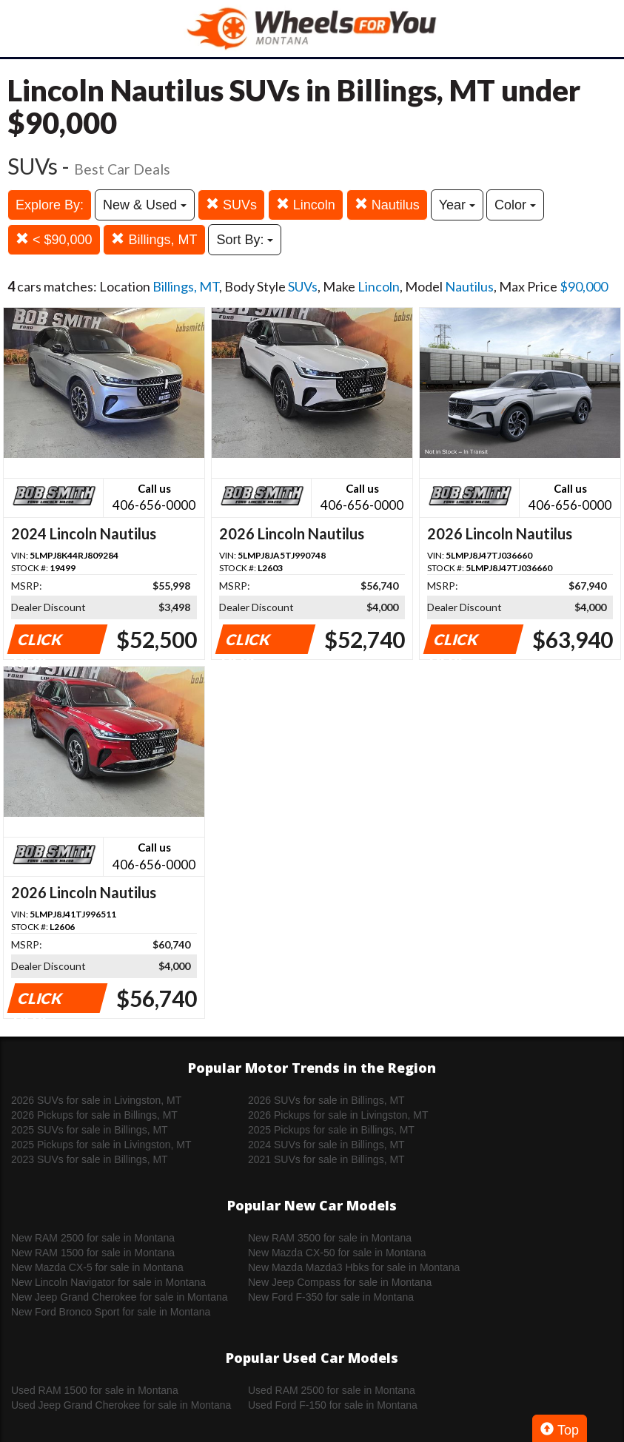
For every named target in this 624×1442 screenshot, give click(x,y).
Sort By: (244, 239)
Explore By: (50, 205)
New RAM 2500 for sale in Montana (93, 1238)
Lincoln (305, 204)
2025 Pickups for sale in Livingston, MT (101, 1144)
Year (457, 205)
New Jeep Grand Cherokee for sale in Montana (119, 1297)
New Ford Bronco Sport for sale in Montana (110, 1312)
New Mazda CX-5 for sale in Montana (97, 1267)
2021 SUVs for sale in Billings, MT (326, 1159)
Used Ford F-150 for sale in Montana (332, 1405)
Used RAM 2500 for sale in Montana (331, 1390)
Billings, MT (154, 239)
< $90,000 (54, 239)
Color (515, 205)
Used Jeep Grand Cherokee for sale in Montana (121, 1405)
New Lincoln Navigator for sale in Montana (108, 1282)
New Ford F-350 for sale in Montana (331, 1297)
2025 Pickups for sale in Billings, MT (331, 1130)
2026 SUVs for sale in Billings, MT (326, 1100)
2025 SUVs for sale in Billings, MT (89, 1130)
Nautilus (387, 204)
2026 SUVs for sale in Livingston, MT (96, 1100)
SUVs (231, 204)
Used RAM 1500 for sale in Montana (94, 1390)
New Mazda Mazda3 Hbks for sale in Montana (354, 1267)
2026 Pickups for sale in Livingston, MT (338, 1115)
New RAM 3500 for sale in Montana (330, 1238)
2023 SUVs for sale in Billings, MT (89, 1159)
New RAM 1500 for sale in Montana (93, 1253)
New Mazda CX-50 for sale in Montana (337, 1253)
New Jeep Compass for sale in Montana (340, 1282)
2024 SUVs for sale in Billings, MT (326, 1144)
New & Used (145, 205)
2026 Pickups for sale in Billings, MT (94, 1115)
